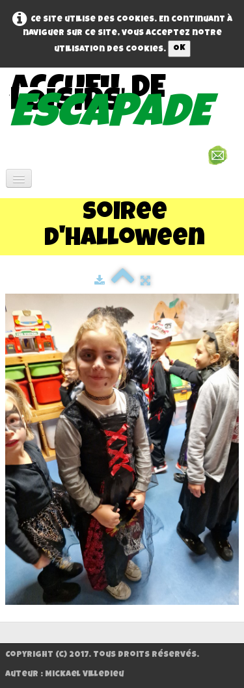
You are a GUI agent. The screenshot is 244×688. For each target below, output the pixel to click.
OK (179, 48)
